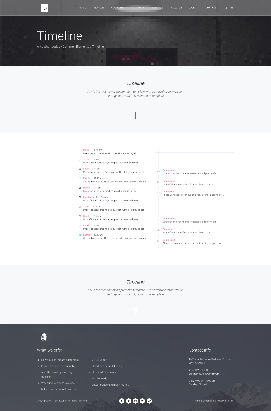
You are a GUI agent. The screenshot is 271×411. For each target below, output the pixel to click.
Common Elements (76, 46)
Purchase (157, 8)
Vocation (176, 8)
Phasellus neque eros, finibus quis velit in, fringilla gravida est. (113, 172)
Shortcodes (52, 46)
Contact (211, 8)
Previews (98, 8)
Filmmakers (137, 8)
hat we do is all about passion (58, 389)
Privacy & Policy (225, 400)
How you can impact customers (60, 359)
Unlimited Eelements (104, 372)
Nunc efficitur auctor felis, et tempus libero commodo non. (110, 162)
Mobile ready (99, 378)
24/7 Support (99, 359)
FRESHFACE (58, 400)
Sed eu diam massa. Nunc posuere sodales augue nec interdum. (114, 181)
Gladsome (117, 8)
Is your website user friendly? (58, 366)
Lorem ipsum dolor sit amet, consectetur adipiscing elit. (110, 153)
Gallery (194, 8)
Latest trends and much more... (110, 384)
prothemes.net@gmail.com (204, 373)
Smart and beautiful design (107, 366)
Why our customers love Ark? (58, 383)
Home (83, 8)
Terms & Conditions (204, 400)
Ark (39, 46)
